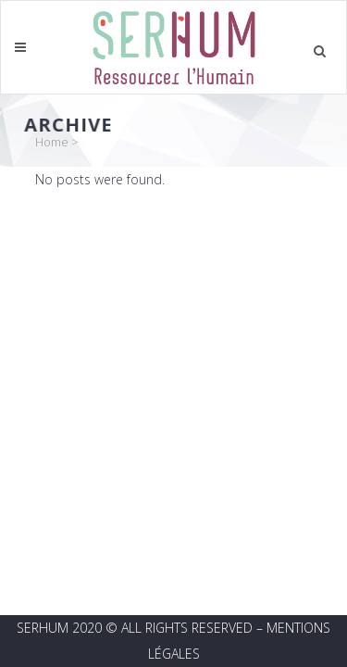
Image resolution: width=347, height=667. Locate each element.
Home (51, 141)
